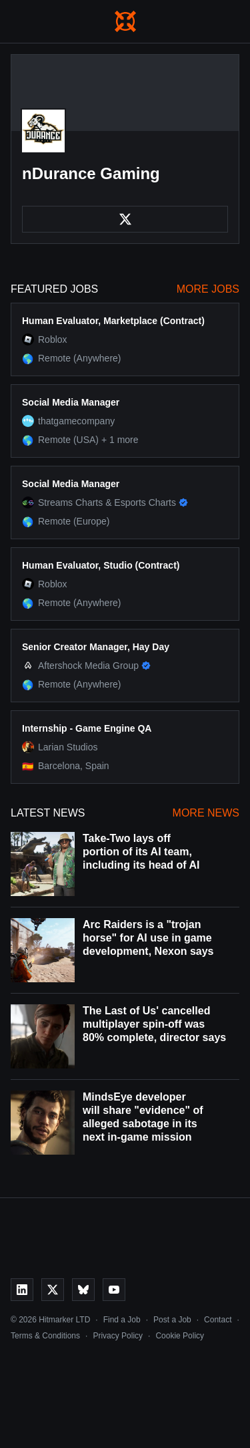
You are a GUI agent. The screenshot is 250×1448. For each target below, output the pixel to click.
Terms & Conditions (45, 1335)
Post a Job (172, 1319)
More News (206, 813)
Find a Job (122, 1319)
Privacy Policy (118, 1335)
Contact (217, 1319)
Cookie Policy (179, 1335)
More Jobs (208, 289)
